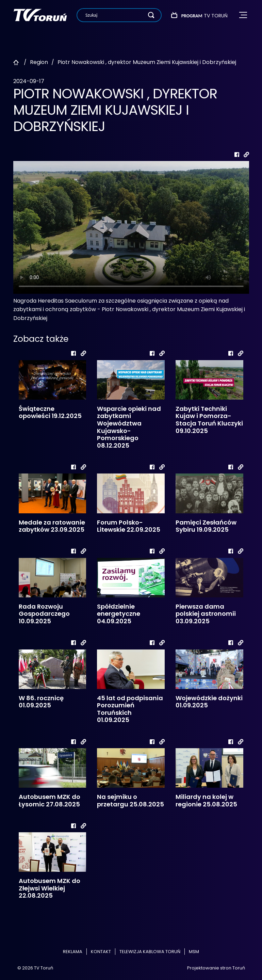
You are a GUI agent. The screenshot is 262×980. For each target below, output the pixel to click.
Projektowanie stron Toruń (216, 968)
